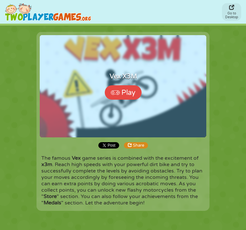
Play (123, 92)
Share (136, 145)
